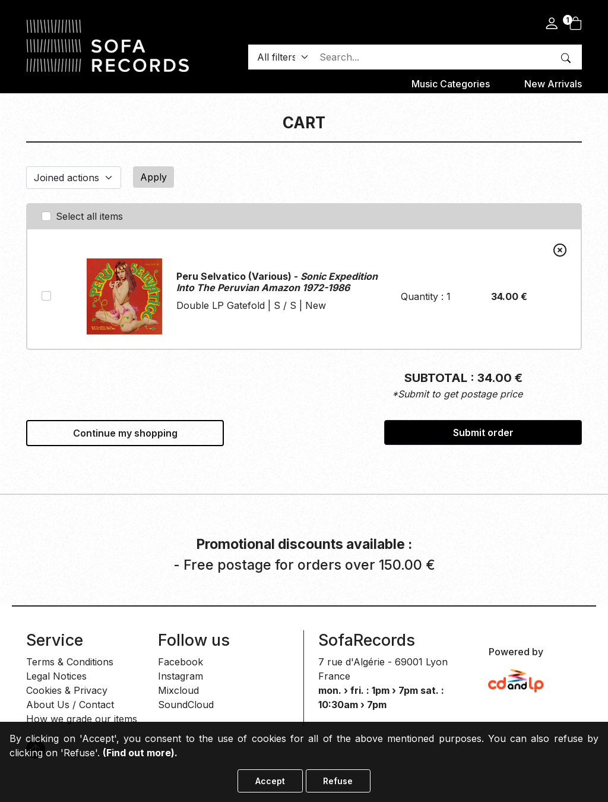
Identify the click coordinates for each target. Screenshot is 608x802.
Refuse (338, 781)
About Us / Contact (70, 705)
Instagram (180, 676)
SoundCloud (186, 705)
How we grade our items (81, 719)
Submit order (483, 432)
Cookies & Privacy (66, 690)
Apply (153, 177)
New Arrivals (553, 84)
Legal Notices (56, 676)
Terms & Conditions (69, 662)
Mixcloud (178, 690)
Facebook (180, 662)
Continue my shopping (125, 433)
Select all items (89, 216)
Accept (270, 781)
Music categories (450, 84)
